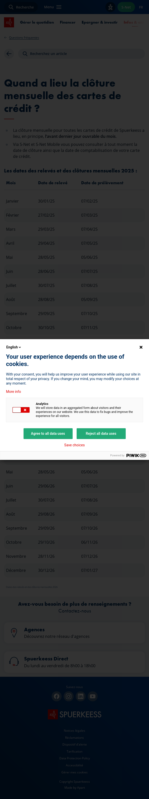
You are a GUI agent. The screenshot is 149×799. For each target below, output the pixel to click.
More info (13, 392)
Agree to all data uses (48, 434)
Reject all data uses (101, 434)
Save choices (74, 445)
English (14, 347)
